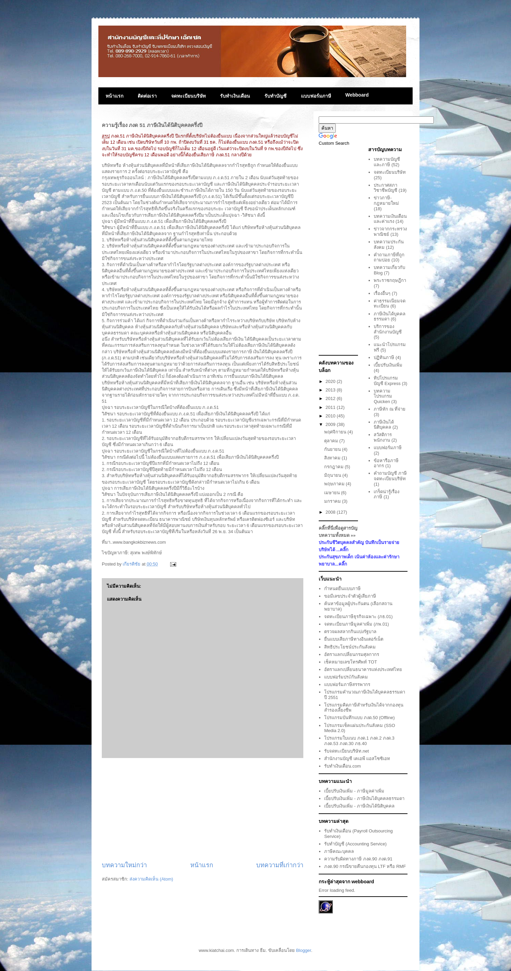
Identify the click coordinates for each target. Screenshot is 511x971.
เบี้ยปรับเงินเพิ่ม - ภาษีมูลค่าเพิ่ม (354, 791)
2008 (331, 512)
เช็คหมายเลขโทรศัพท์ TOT (350, 662)
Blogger (303, 950)
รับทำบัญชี (275, 96)
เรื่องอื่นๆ (382, 293)
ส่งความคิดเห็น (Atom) (151, 879)
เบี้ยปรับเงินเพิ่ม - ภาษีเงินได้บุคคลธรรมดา (364, 798)
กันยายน (333, 449)
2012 (331, 398)
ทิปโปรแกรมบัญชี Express (387, 380)
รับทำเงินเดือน (235, 96)
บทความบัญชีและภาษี (387, 162)
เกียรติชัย (132, 564)
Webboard (357, 95)
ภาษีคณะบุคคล (339, 851)
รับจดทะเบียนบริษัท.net (346, 751)
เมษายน (332, 492)
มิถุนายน (333, 475)
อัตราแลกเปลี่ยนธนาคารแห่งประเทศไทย (363, 669)
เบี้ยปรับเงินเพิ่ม (388, 365)
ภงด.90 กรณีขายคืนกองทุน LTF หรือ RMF (365, 866)
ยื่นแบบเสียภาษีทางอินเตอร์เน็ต (353, 639)
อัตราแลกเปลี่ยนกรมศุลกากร (351, 654)
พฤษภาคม (335, 483)
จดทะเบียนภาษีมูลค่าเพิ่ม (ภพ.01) (356, 624)
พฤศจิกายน (336, 431)
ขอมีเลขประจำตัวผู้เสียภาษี (350, 596)
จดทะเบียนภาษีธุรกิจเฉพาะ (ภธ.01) (358, 616)
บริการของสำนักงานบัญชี (388, 329)
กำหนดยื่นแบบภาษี (342, 588)
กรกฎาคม (334, 466)
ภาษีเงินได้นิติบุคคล (384, 424)
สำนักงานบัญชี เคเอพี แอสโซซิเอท (357, 758)
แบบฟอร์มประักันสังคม (346, 677)
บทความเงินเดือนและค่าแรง (390, 219)
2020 (331, 381)
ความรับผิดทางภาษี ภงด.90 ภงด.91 (358, 858)
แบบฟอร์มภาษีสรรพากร (347, 684)
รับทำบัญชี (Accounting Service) (355, 843)
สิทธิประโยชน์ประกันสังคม (350, 646)
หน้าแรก (114, 96)
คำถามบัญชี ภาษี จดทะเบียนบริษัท (390, 476)
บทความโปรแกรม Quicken (383, 396)
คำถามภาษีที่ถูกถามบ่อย (389, 257)
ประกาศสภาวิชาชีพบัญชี (385, 188)
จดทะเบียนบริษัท (188, 96)
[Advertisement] (202, 809)
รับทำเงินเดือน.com (342, 766)
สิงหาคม (333, 457)
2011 (331, 407)
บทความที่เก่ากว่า (279, 865)
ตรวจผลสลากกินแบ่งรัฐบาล (350, 631)
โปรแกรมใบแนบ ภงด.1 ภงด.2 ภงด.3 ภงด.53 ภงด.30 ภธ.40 (359, 741)
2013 (331, 389)
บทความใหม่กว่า (124, 865)
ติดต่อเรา (147, 96)
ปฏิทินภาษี (384, 357)
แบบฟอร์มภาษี (316, 96)
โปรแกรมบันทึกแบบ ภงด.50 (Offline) (359, 717)
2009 (331, 424)
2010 (331, 415)
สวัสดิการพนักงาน (383, 437)
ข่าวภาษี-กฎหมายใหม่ (386, 200)
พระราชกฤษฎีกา (390, 280)
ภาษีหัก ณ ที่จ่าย (389, 409)
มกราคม (333, 501)
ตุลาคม (332, 440)
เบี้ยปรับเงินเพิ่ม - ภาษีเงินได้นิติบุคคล (359, 806)
